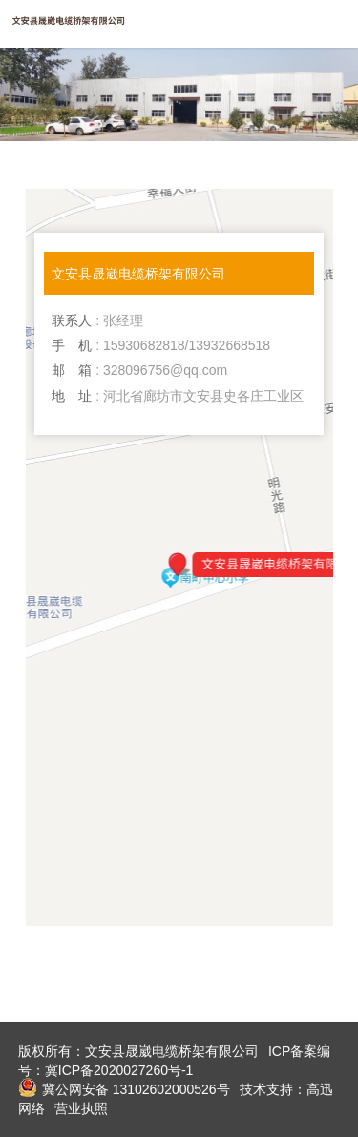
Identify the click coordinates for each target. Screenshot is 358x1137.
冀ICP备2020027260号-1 (119, 1070)
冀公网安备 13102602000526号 (124, 1088)
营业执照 (81, 1108)
